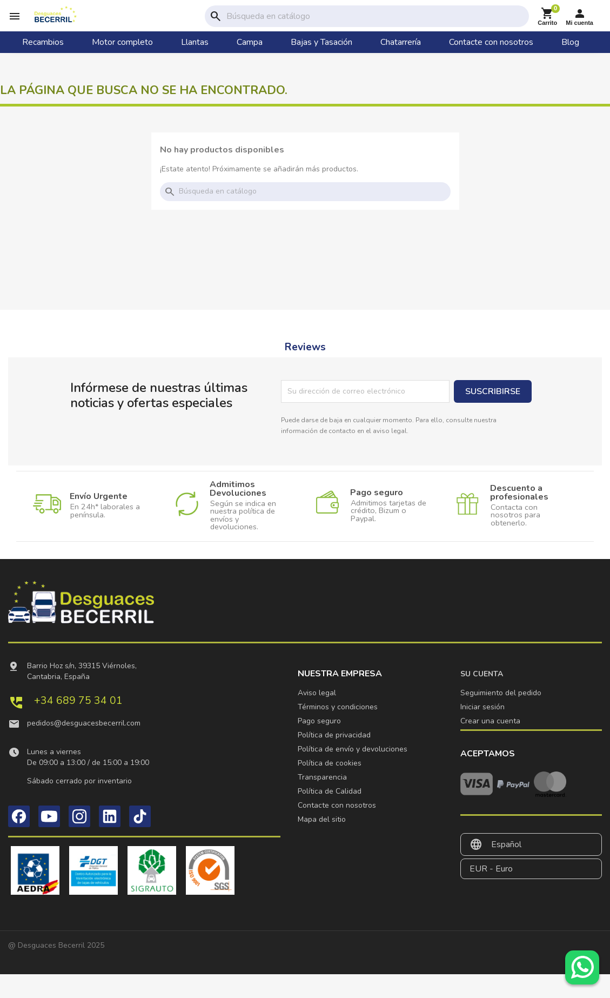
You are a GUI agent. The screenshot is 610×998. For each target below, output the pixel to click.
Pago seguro (319, 721)
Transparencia (322, 777)
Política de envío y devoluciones (352, 749)
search (215, 16)
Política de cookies (329, 763)
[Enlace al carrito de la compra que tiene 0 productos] (547, 16)
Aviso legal (317, 693)
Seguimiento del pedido (500, 693)
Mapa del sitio (322, 819)
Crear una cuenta (490, 721)
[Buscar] (375, 16)
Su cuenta (481, 674)
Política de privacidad (334, 735)
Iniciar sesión (482, 707)
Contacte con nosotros (337, 805)
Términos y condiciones (338, 707)
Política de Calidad (329, 791)
